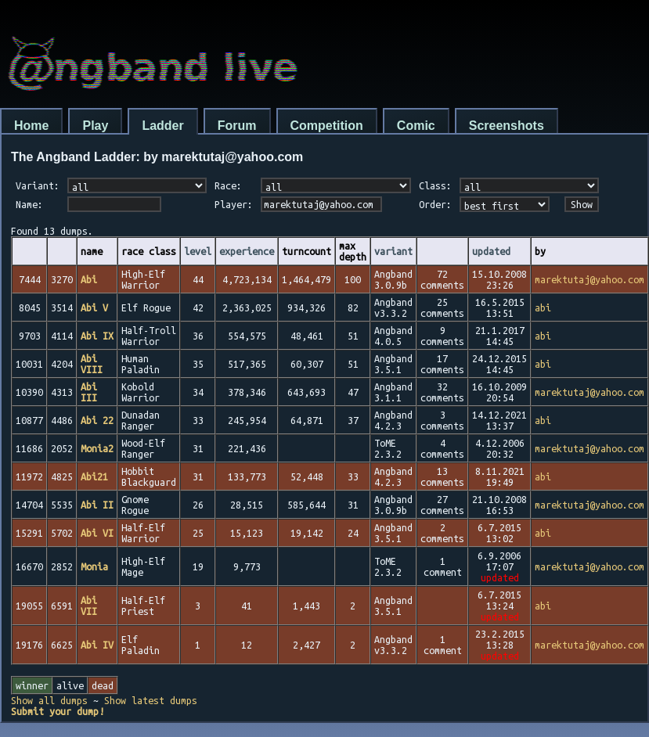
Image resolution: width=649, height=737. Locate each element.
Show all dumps (49, 700)
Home (31, 125)
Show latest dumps (150, 700)
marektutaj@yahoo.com (589, 279)
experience (246, 251)
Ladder (162, 125)
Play (95, 125)
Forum (237, 125)
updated (491, 251)
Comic (416, 125)
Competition (326, 125)
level (197, 251)
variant (393, 251)
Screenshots (506, 125)
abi (543, 307)
